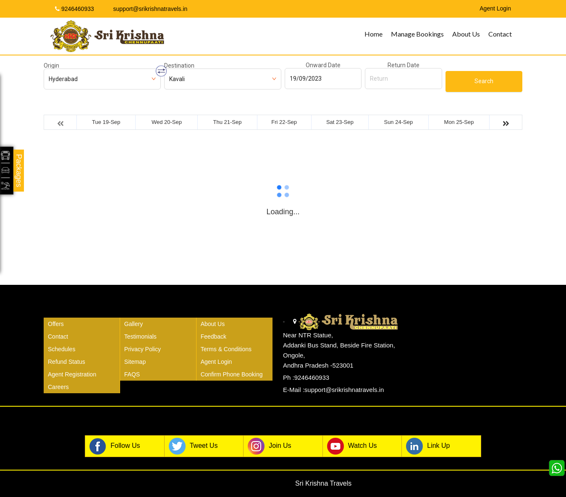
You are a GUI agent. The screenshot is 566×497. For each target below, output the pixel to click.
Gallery (133, 324)
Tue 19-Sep (106, 122)
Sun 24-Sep (398, 122)
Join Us (269, 446)
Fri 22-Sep (284, 122)
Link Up (428, 446)
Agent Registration (72, 374)
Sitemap (135, 361)
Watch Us (352, 446)
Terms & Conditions (226, 349)
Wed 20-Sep (167, 122)
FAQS (132, 374)
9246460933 (74, 8)
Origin (51, 65)
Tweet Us (193, 446)
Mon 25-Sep (459, 122)
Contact (500, 34)
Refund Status (66, 361)
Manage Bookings (417, 34)
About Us (466, 34)
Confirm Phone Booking (232, 374)
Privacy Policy (142, 349)
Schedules (61, 349)
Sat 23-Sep (340, 122)
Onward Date (323, 65)
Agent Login (216, 361)
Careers (58, 387)
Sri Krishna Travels (323, 483)
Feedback (213, 336)
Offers (56, 324)
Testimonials (140, 336)
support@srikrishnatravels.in (147, 8)
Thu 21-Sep (227, 122)
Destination (179, 65)
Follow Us (114, 446)
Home (373, 34)
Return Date (403, 65)
